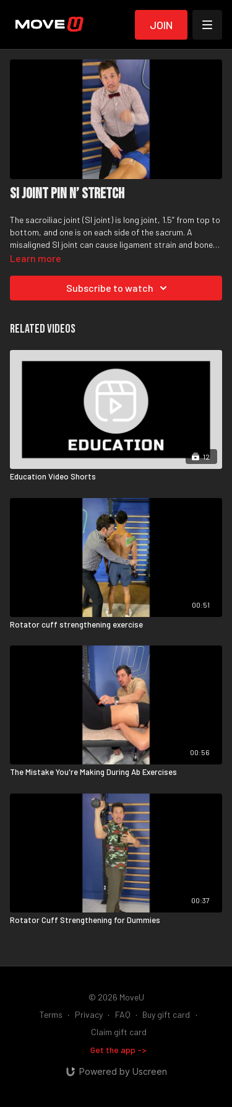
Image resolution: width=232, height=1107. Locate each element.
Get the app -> (118, 1049)
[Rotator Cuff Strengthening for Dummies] (116, 920)
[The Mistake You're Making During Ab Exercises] (116, 772)
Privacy (89, 1014)
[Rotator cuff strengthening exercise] (116, 625)
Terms (51, 1014)
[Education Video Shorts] (116, 477)
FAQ (123, 1014)
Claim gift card (119, 1031)
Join (161, 25)
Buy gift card (166, 1014)
